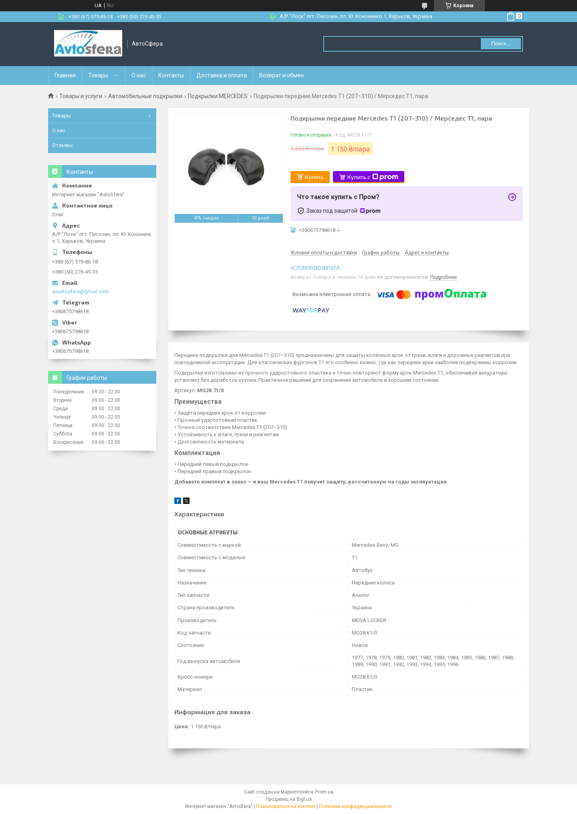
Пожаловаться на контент (285, 806)
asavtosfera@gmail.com (80, 291)
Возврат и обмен (281, 75)
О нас (138, 75)
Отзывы (62, 145)
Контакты (171, 75)
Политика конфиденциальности (355, 806)
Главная (65, 75)
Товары (98, 75)
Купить (314, 176)
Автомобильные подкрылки (145, 96)
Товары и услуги (80, 96)
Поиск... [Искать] (500, 43)
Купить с (372, 177)
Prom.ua (324, 792)
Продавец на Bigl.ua (289, 799)
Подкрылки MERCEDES (218, 96)
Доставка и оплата (221, 75)
